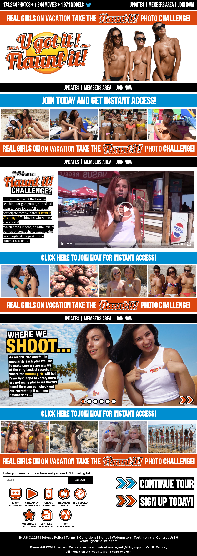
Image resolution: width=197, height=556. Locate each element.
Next (186, 400)
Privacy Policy (52, 537)
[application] (126, 209)
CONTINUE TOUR (167, 484)
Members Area (161, 5)
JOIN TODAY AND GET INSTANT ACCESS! (98, 101)
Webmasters (122, 537)
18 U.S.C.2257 (29, 537)
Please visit (38, 547)
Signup (103, 537)
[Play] (62, 244)
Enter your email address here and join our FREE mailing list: (47, 473)
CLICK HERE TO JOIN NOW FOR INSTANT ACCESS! (98, 258)
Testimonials (144, 537)
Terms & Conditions (81, 537)
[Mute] (183, 244)
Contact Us (164, 537)
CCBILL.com (54, 547)
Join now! (186, 5)
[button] (126, 209)
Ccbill (150, 547)
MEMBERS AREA (97, 162)
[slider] (122, 244)
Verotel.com (77, 547)
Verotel (161, 547)
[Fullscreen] (189, 244)
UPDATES (136, 5)
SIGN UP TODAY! (166, 501)
